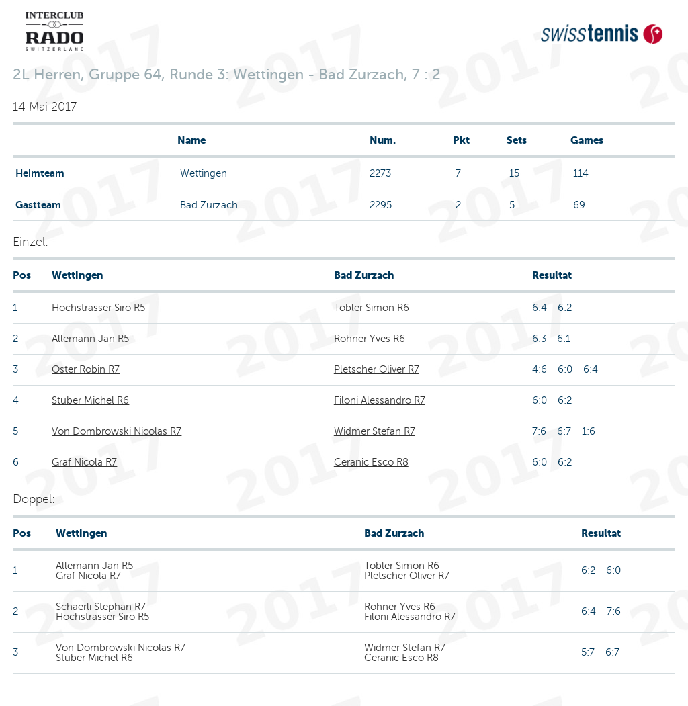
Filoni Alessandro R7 (379, 400)
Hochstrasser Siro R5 (98, 307)
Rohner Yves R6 (369, 338)
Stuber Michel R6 (90, 400)
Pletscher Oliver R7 (376, 369)
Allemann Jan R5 (90, 338)
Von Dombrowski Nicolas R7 (116, 431)
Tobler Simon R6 (371, 307)
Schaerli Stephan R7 (101, 606)
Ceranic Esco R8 (371, 462)
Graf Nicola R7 (84, 462)
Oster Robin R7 (86, 369)
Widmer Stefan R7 (374, 431)
